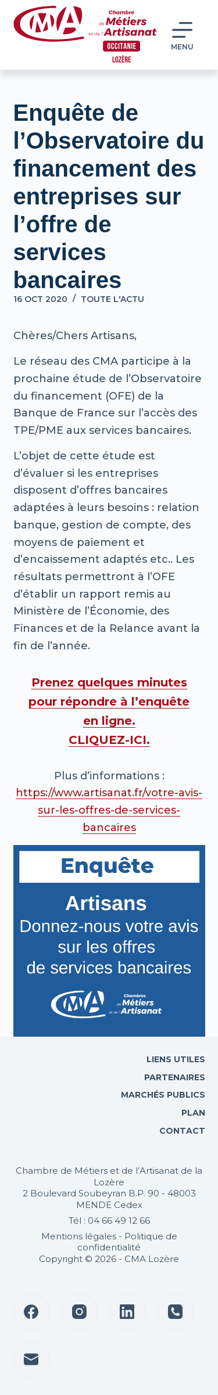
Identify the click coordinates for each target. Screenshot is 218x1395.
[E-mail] (31, 1360)
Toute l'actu (112, 299)
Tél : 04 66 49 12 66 (109, 1220)
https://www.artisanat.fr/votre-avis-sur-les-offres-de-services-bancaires (109, 809)
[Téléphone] (175, 1311)
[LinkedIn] (127, 1311)
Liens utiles (174, 1059)
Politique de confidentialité (127, 1242)
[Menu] (182, 35)
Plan (192, 1113)
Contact (181, 1131)
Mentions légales (78, 1236)
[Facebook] (31, 1311)
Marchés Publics (163, 1095)
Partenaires (174, 1077)
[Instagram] (79, 1311)
